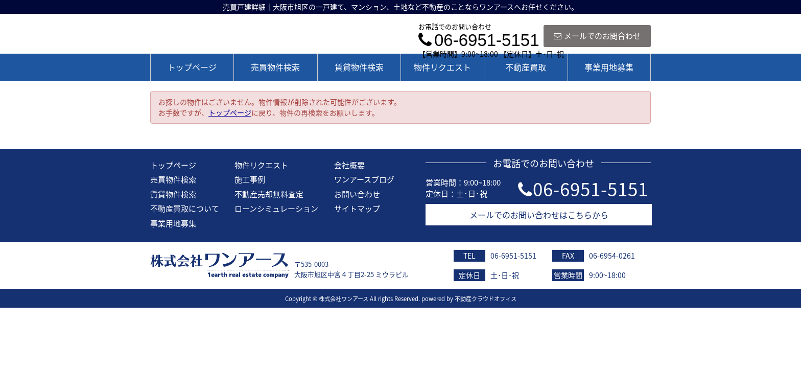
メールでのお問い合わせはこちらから (538, 215)
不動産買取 (525, 67)
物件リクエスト (442, 67)
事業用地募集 (608, 67)
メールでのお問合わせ (597, 35)
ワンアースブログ (364, 179)
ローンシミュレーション (276, 208)
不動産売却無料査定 (268, 194)
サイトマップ (357, 208)
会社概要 (349, 165)
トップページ (192, 67)
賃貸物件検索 (359, 67)
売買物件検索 (275, 67)
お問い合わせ (357, 194)
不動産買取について (184, 208)
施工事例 (249, 179)
